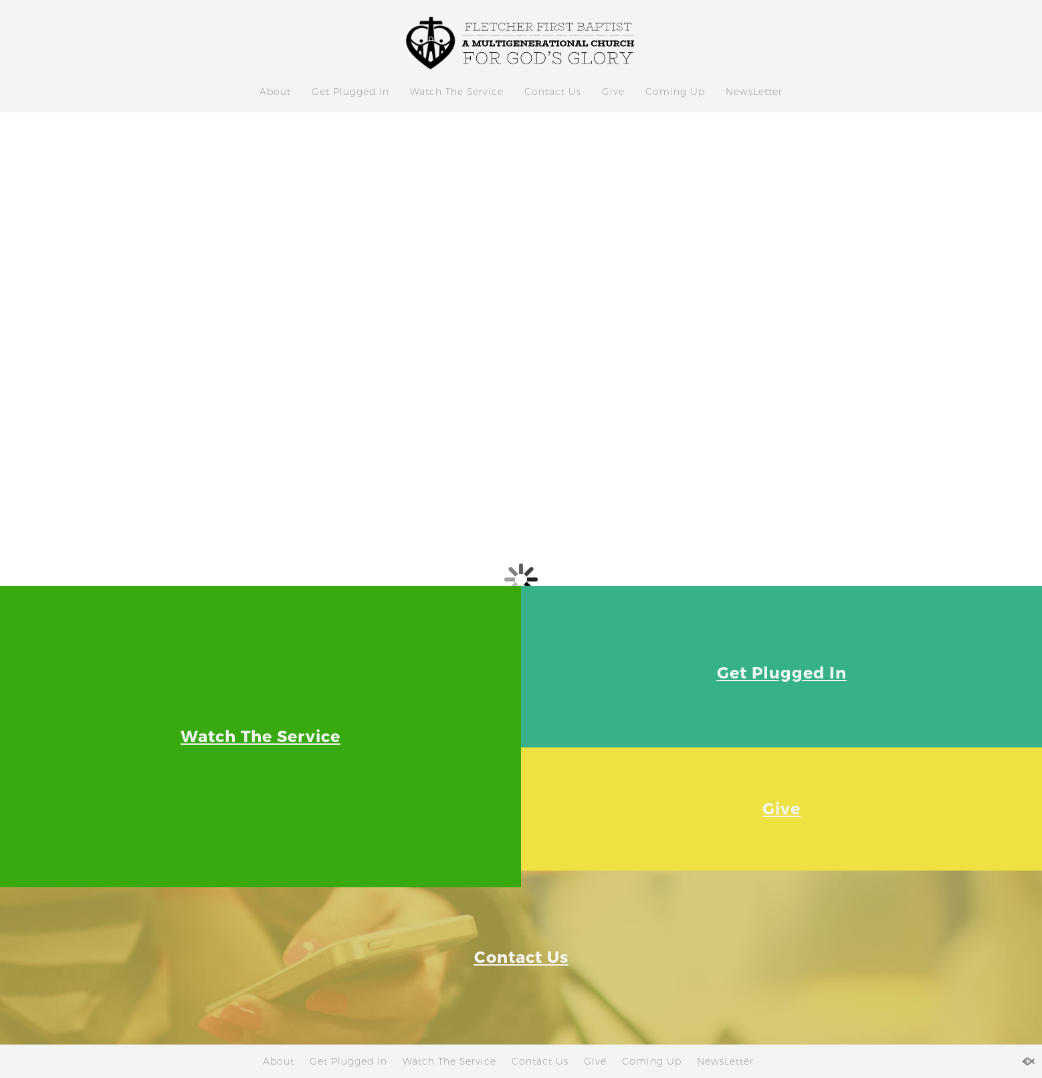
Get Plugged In (350, 92)
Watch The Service (457, 92)
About (275, 92)
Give (613, 92)
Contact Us (552, 92)
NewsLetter (754, 92)
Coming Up (675, 92)
